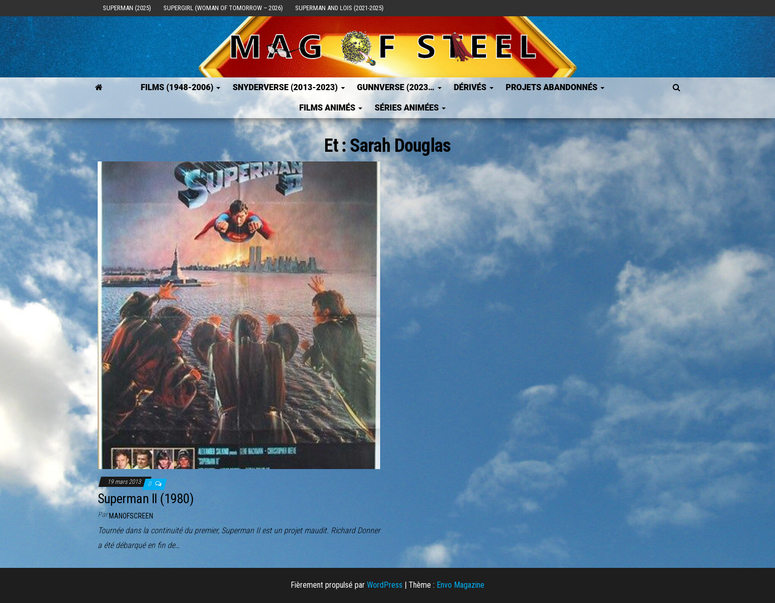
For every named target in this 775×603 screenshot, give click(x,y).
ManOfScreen (131, 516)
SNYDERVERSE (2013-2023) (289, 87)
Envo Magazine (460, 585)
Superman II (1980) (146, 498)
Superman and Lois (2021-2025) (339, 8)
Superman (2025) (127, 8)
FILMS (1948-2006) (180, 87)
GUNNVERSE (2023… (399, 87)
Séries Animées (410, 108)
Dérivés (474, 87)
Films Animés (330, 108)
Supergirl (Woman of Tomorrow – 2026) (223, 8)
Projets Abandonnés (555, 87)
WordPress (385, 585)
